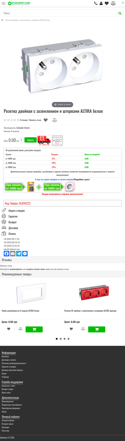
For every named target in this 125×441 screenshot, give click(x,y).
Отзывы (7, 260)
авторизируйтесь (16, 269)
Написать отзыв (35, 119)
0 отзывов (23, 119)
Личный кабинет (11, 417)
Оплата (12, 234)
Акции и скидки (17, 211)
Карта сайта (6, 392)
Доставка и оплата (9, 359)
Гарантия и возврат (9, 366)
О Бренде (5, 376)
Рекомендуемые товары (16, 274)
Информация (9, 353)
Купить (30, 140)
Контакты (5, 356)
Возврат (13, 222)
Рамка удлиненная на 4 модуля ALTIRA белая (20, 310)
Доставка (13, 228)
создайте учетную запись (35, 269)
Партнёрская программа (11, 408)
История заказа (7, 423)
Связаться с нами (8, 385)
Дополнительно (10, 398)
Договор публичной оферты (12, 369)
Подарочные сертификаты (12, 404)
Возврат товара (7, 389)
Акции (4, 373)
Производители (8, 401)
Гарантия (13, 216)
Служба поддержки (12, 382)
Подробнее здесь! (82, 179)
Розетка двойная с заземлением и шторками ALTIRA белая (27, 20)
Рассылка (5, 430)
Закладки (5, 427)
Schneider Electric (23, 127)
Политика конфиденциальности (14, 363)
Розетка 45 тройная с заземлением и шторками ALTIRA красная (90, 310)
